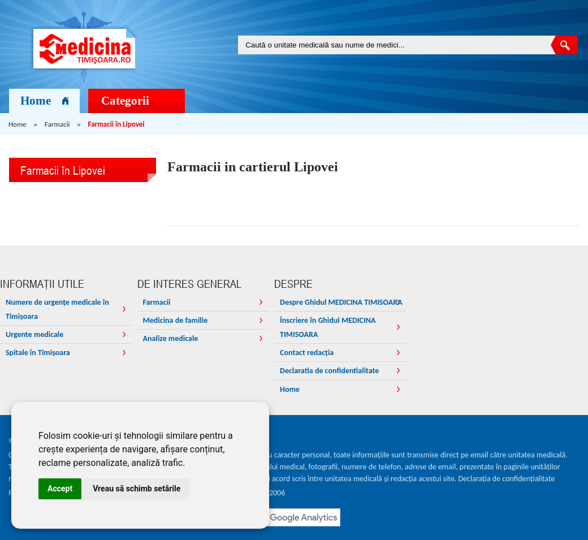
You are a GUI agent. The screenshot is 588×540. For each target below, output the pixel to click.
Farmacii (57, 124)
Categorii (138, 100)
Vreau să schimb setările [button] (136, 488)
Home (44, 100)
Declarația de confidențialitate (507, 478)
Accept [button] (59, 488)
